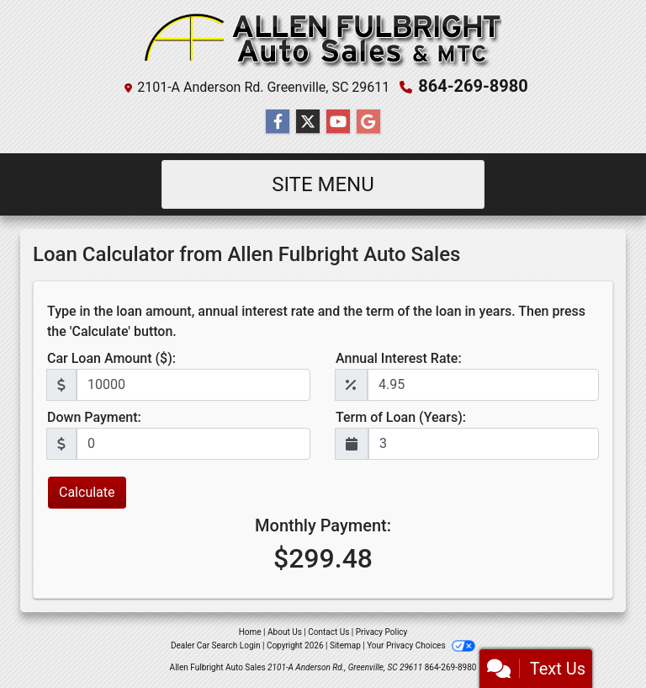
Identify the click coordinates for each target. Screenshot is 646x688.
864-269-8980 (473, 86)
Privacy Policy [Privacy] (382, 632)
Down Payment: (94, 417)
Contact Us (328, 632)
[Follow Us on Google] (368, 122)
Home (250, 632)
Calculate (87, 492)
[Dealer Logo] (323, 41)
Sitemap (345, 645)
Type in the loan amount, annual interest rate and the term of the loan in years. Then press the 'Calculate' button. (316, 321)
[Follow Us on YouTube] (338, 122)
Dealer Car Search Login (216, 645)
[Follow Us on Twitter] (308, 122)
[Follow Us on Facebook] (277, 122)
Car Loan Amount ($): (111, 358)
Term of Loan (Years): (401, 417)
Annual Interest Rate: (399, 358)
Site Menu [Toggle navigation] (323, 184)
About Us (284, 632)
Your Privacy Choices (421, 645)
